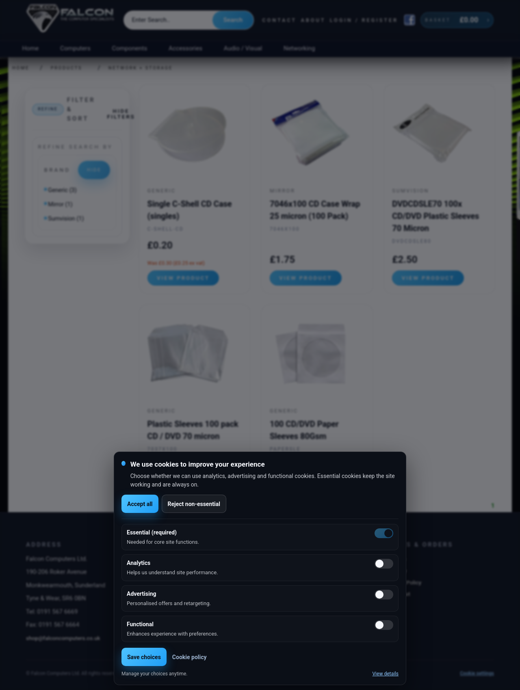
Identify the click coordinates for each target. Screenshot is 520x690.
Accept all (140, 504)
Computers (75, 48)
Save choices (144, 657)
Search (233, 20)
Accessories (185, 48)
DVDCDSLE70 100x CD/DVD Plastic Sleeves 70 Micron (435, 216)
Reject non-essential (194, 504)
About (313, 20)
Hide (94, 170)
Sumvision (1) (66, 218)
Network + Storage (140, 68)
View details (385, 674)
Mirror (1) (60, 204)
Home (30, 48)
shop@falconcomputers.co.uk (63, 638)
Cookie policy (189, 657)
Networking (299, 48)
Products (66, 68)
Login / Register (364, 20)
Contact (279, 20)
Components (129, 48)
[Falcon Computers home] (70, 20)
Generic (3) (62, 190)
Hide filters (121, 114)
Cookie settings (477, 673)
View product (183, 278)
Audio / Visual (243, 48)
